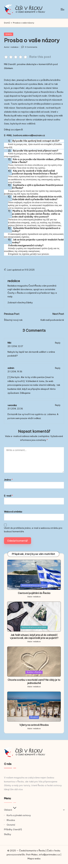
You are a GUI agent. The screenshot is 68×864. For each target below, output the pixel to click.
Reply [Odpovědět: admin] (57, 368)
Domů (7, 23)
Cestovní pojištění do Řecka (34, 593)
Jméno (8, 479)
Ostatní (11, 824)
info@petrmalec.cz (49, 854)
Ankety (8, 34)
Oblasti (10, 809)
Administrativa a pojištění (34, 585)
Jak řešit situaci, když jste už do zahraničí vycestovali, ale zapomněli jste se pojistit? (34, 637)
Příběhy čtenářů (13, 829)
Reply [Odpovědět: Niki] (57, 343)
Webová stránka (13, 511)
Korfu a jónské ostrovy (19, 815)
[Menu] (62, 9)
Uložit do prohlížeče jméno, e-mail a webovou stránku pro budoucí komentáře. (33, 530)
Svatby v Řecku (34, 672)
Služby (7, 834)
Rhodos (34, 717)
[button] (20, 302)
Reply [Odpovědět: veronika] (57, 405)
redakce (14, 281)
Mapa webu (34, 858)
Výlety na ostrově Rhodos (34, 724)
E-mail (8, 495)
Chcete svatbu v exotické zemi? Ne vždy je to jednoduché (34, 681)
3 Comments (29, 47)
